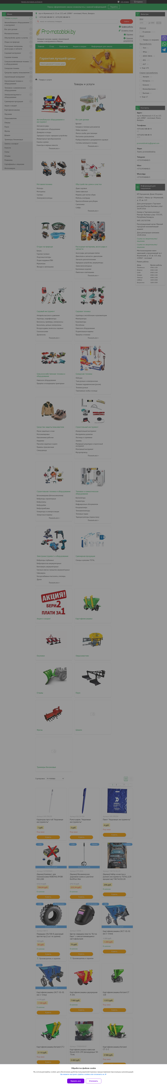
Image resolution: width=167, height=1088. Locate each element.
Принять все (76, 1081)
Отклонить (94, 1081)
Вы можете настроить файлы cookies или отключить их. (82, 1075)
